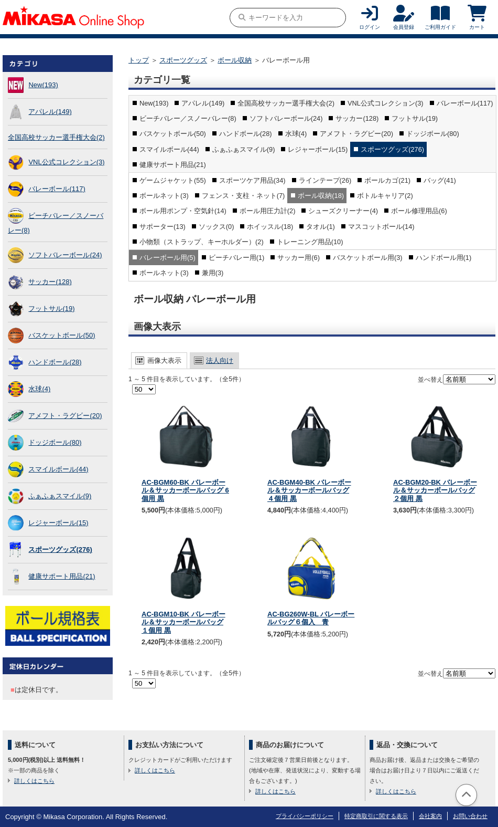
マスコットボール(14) (381, 227)
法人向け (219, 360)
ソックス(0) (216, 227)
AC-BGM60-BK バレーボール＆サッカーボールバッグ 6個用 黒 (185, 490)
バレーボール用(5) (167, 257)
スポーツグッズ (183, 60)
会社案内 (430, 816)
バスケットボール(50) (61, 335)
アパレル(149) (49, 112)
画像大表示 (164, 360)
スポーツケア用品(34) (252, 180)
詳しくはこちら (34, 781)
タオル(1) (320, 227)
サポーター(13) (162, 227)
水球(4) (39, 389)
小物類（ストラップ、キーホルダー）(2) (201, 242)
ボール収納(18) (321, 196)
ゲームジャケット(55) (172, 180)
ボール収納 (235, 60)
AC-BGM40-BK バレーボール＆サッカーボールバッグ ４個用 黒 (309, 490)
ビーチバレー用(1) (237, 257)
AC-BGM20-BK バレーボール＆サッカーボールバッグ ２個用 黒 (435, 490)
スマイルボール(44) (58, 469)
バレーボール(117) (56, 189)
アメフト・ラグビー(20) (65, 416)
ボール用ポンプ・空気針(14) (182, 211)
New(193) (43, 85)
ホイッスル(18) (270, 227)
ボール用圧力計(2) (268, 211)
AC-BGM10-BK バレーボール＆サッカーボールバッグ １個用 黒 (183, 622)
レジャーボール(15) (58, 523)
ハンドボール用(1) (444, 257)
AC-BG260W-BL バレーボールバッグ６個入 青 (310, 618)
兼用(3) (213, 273)
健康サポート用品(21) (61, 576)
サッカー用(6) (298, 257)
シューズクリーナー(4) (343, 211)
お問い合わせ (470, 816)
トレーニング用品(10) (310, 242)
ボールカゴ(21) (387, 180)
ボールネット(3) (164, 196)
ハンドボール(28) (54, 362)
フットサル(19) (51, 308)
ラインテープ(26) (325, 180)
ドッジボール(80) (54, 442)
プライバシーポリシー (304, 816)
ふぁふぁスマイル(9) (59, 496)
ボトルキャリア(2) (385, 196)
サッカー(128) (49, 282)
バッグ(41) (440, 180)
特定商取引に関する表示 (376, 816)
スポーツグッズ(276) (60, 549)
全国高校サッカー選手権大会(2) (56, 137)
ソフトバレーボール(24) (65, 255)
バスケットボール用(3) (368, 257)
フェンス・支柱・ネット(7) (243, 196)
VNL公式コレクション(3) (66, 162)
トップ (138, 60)
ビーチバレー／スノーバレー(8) (187, 118)
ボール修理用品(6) (419, 211)
